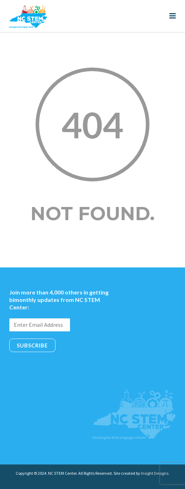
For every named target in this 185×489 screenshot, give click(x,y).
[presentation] (63, 368)
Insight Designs (154, 473)
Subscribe (32, 345)
